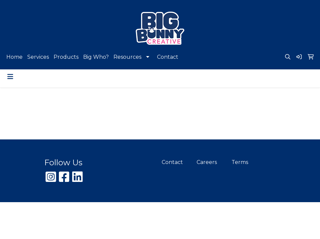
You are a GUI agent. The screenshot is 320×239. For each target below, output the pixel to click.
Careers (207, 162)
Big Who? (96, 57)
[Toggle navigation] (10, 76)
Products (66, 57)
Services (38, 57)
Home (14, 57)
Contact (167, 57)
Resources (127, 57)
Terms (240, 162)
